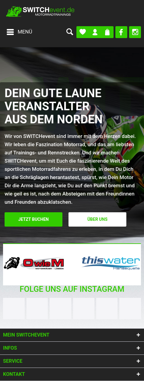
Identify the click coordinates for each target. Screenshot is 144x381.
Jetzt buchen (33, 219)
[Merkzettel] (82, 32)
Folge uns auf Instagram (71, 289)
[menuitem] (19, 32)
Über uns (97, 219)
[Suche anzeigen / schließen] (69, 32)
